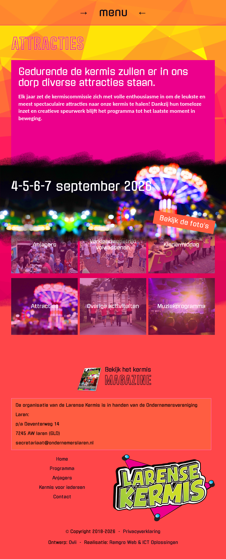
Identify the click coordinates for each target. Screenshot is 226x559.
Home (62, 459)
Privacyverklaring (141, 531)
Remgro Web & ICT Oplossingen (143, 542)
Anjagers (62, 478)
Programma (62, 468)
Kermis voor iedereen (62, 487)
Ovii (73, 542)
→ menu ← (113, 12)
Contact (62, 496)
